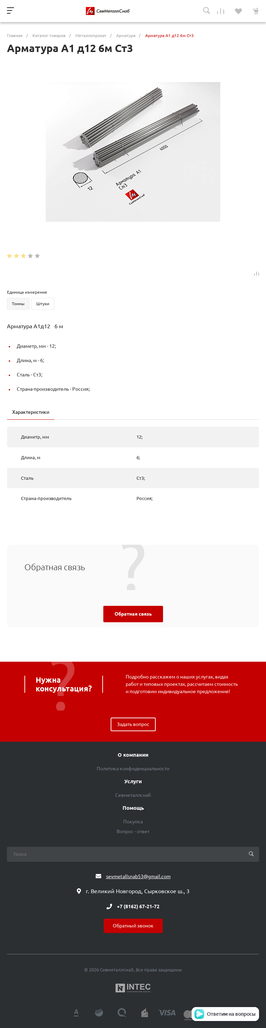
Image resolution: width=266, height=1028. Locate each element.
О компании (133, 755)
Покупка (133, 821)
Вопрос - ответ (133, 831)
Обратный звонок (133, 925)
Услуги (133, 781)
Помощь (133, 808)
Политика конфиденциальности (133, 768)
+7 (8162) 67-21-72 (138, 906)
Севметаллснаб (133, 795)
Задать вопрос (133, 724)
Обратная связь (133, 614)
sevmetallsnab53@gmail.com (138, 876)
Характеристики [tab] (30, 412)
